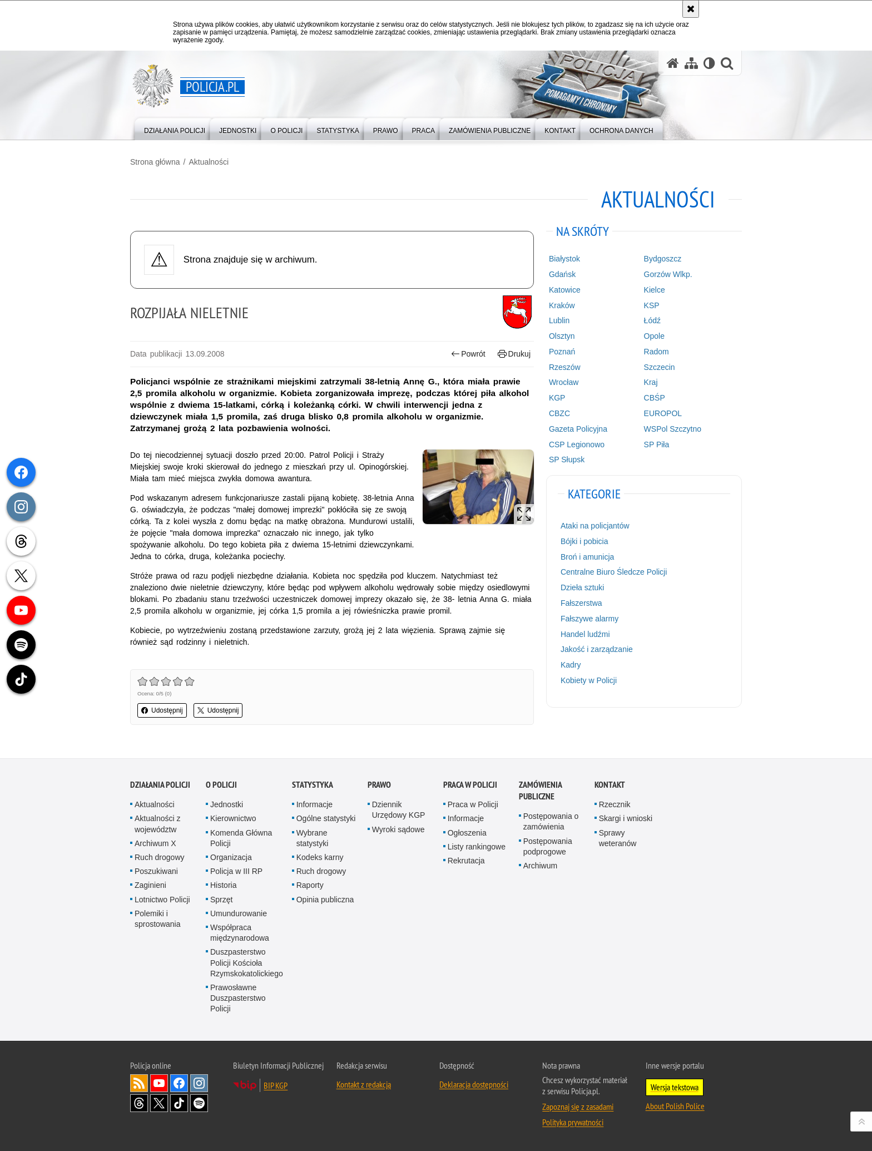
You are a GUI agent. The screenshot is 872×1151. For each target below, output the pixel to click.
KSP (652, 305)
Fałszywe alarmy (589, 618)
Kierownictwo (233, 818)
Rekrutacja (466, 860)
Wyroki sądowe (398, 829)
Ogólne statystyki (326, 818)
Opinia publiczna (325, 899)
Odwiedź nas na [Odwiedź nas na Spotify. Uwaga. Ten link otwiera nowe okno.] (199, 1103)
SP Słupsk (566, 459)
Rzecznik (615, 804)
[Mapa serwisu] (691, 63)
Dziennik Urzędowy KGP (398, 809)
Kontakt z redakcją (363, 1084)
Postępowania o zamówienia (551, 821)
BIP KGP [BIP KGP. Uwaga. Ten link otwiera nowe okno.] (276, 1085)
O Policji (221, 785)
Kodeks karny (320, 857)
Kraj (651, 382)
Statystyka (312, 785)
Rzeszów (565, 367)
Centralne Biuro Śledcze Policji (614, 571)
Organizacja (231, 857)
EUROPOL (663, 413)
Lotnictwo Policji (162, 899)
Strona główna (155, 161)
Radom (656, 351)
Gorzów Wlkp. (668, 274)
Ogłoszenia (467, 832)
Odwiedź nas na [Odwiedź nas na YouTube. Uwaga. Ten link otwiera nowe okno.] (159, 1083)
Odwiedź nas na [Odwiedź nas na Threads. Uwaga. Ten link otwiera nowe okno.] (139, 1103)
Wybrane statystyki (312, 838)
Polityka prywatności (572, 1122)
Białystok (564, 258)
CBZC (559, 413)
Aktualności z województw (157, 823)
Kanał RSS (139, 1083)
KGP (557, 397)
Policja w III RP (236, 871)
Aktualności (209, 161)
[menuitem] (174, 128)
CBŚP (654, 397)
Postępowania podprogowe (547, 846)
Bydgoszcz (663, 258)
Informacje (314, 804)
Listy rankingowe (477, 846)
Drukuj (514, 354)
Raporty (310, 885)
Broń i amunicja (588, 556)
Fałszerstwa (581, 603)
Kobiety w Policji (589, 680)
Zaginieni (150, 885)
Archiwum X (155, 843)
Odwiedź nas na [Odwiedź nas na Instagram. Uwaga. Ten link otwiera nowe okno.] (199, 1083)
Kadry (571, 664)
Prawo (379, 785)
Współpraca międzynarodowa (239, 932)
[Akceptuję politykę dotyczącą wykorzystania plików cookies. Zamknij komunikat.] (690, 9)
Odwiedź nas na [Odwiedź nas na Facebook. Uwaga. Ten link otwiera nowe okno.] (179, 1083)
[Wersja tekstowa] (709, 63)
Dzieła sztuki (583, 587)
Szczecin (659, 367)
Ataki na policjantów (595, 525)
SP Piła (657, 444)
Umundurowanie (238, 913)
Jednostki (226, 804)
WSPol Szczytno (672, 428)
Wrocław (563, 382)
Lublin (559, 320)
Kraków (562, 305)
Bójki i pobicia (584, 541)
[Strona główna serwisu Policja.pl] (673, 63)
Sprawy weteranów (618, 838)
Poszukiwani (156, 871)
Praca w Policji (470, 785)
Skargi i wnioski (625, 818)
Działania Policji (160, 785)
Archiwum (540, 865)
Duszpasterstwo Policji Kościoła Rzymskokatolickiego (246, 962)
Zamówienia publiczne (540, 790)
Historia (223, 885)
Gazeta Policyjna (578, 428)
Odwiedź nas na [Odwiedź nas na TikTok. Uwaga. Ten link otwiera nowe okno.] (179, 1103)
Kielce (654, 289)
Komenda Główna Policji (241, 838)
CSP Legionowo (577, 444)
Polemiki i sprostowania (158, 918)
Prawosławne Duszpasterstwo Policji (238, 998)
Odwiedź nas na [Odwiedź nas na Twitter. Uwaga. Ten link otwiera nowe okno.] (159, 1103)
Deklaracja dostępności (473, 1084)
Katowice (565, 289)
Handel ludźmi (585, 634)
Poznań (562, 351)
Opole (654, 336)
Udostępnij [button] (162, 710)
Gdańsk (562, 274)
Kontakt (609, 785)
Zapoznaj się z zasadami (577, 1106)
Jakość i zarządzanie (597, 649)
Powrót (468, 354)
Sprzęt (221, 899)
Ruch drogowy (160, 857)
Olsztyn (562, 336)
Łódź (652, 320)
